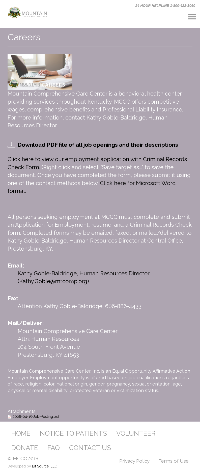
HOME (21, 433)
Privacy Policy (134, 461)
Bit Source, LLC (44, 466)
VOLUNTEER (135, 433)
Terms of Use (173, 461)
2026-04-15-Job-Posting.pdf (36, 417)
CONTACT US (90, 448)
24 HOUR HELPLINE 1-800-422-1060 (165, 6)
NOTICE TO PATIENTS (73, 433)
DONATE (24, 448)
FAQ (53, 448)
